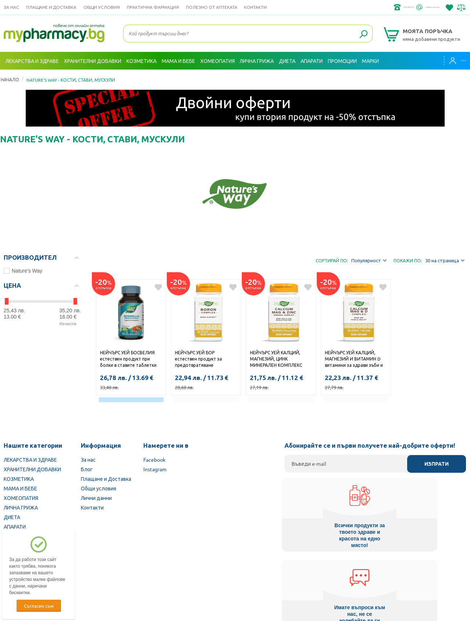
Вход (452, 60)
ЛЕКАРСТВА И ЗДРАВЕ (30, 459)
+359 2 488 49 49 (356, 7)
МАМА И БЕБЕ (20, 488)
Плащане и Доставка (51, 7)
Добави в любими (158, 287)
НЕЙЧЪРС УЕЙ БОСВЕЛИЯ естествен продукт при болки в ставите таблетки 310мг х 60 (128, 359)
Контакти (255, 7)
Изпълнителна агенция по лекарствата (185, 574)
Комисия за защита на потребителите (380, 574)
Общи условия (101, 7)
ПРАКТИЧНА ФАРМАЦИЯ (153, 7)
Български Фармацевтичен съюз (91, 574)
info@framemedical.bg (413, 7)
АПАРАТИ (15, 526)
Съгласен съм (39, 606)
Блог (87, 469)
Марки (370, 60)
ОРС (209, 610)
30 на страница (444, 260)
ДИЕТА (12, 517)
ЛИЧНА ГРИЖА (21, 507)
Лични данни (96, 497)
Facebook (154, 459)
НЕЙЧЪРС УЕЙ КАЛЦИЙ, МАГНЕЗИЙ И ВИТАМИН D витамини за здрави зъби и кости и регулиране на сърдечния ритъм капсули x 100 (354, 359)
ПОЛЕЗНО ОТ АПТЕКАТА (211, 7)
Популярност (369, 260)
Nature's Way (23, 271)
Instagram (154, 469)
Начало (10, 79)
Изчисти (68, 323)
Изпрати (436, 464)
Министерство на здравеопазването (283, 574)
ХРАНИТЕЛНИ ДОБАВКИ (32, 469)
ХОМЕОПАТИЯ (21, 497)
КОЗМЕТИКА (19, 478)
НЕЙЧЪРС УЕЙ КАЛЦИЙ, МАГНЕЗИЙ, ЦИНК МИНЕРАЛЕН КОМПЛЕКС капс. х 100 (276, 359)
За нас (11, 7)
